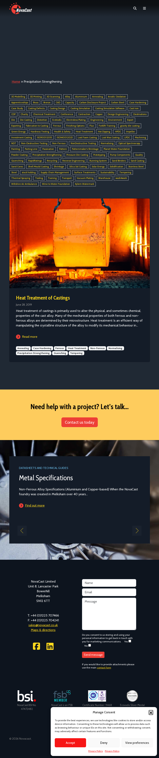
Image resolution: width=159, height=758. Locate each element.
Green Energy (18, 131)
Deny (103, 743)
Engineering (97, 120)
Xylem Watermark (84, 184)
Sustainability (107, 172)
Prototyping (99, 154)
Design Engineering (118, 114)
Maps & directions (43, 630)
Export (130, 120)
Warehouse (104, 178)
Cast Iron (134, 108)
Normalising (107, 143)
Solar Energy (98, 166)
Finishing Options (75, 125)
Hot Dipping (104, 131)
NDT (13, 143)
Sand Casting (137, 160)
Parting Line (31, 149)
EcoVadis (56, 120)
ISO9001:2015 (44, 137)
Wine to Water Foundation (56, 184)
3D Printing (36, 96)
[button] (151, 712)
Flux (92, 125)
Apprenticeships (19, 102)
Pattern (63, 149)
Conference (67, 114)
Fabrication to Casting (37, 125)
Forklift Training (107, 125)
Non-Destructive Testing (34, 143)
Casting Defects (36, 108)
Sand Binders (119, 160)
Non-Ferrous (58, 143)
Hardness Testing (40, 131)
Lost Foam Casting (87, 137)
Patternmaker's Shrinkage (85, 149)
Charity (24, 114)
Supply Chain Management (55, 172)
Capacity (69, 102)
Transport (67, 178)
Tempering (125, 172)
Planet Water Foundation (117, 149)
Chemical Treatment (44, 114)
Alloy (67, 96)
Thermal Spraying (20, 178)
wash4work (121, 178)
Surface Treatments (84, 172)
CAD (58, 102)
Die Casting (26, 120)
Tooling (39, 178)
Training (52, 178)
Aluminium (81, 96)
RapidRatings (35, 160)
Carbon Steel (117, 102)
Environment (115, 120)
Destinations (139, 114)
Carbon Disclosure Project (92, 102)
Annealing (97, 96)
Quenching (17, 160)
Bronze (47, 102)
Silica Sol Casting (78, 166)
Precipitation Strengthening (47, 154)
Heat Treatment (84, 131)
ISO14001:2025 (65, 137)
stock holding (29, 172)
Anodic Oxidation (117, 96)
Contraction (84, 114)
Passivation (48, 149)
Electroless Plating (75, 120)
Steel (14, 172)
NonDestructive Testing (83, 143)
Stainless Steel (136, 166)
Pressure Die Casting (77, 154)
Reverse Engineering (73, 160)
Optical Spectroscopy (129, 143)
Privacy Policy (95, 751)
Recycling (52, 160)
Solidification (116, 166)
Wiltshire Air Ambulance (24, 184)
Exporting (16, 125)
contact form (104, 667)
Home (16, 81)
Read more (29, 337)
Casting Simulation (80, 108)
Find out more (35, 505)
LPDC (127, 137)
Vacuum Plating (85, 178)
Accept (70, 743)
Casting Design (57, 108)
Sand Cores (17, 166)
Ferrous (57, 125)
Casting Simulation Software (109, 108)
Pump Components (120, 154)
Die (13, 120)
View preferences (137, 743)
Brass (35, 102)
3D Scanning (53, 96)
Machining (140, 137)
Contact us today (79, 422)
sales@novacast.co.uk (43, 625)
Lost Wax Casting (110, 137)
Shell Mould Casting (38, 166)
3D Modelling (18, 96)
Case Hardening (137, 102)
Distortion (42, 120)
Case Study (17, 108)
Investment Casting (21, 137)
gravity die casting (129, 125)
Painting (15, 149)
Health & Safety (62, 131)
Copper (99, 114)
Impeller (130, 131)
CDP (13, 114)
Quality (139, 154)
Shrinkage (59, 166)
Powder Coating (19, 154)
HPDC (118, 131)
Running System (98, 160)
